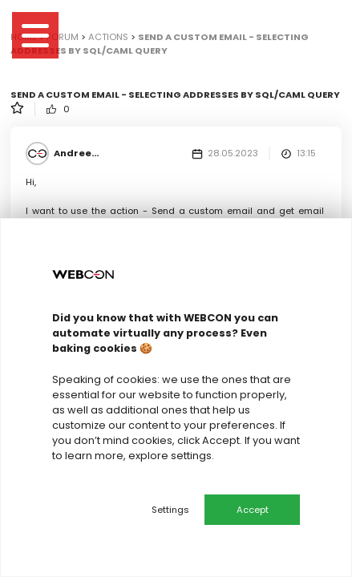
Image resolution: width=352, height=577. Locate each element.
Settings (170, 509)
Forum (63, 36)
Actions (108, 36)
